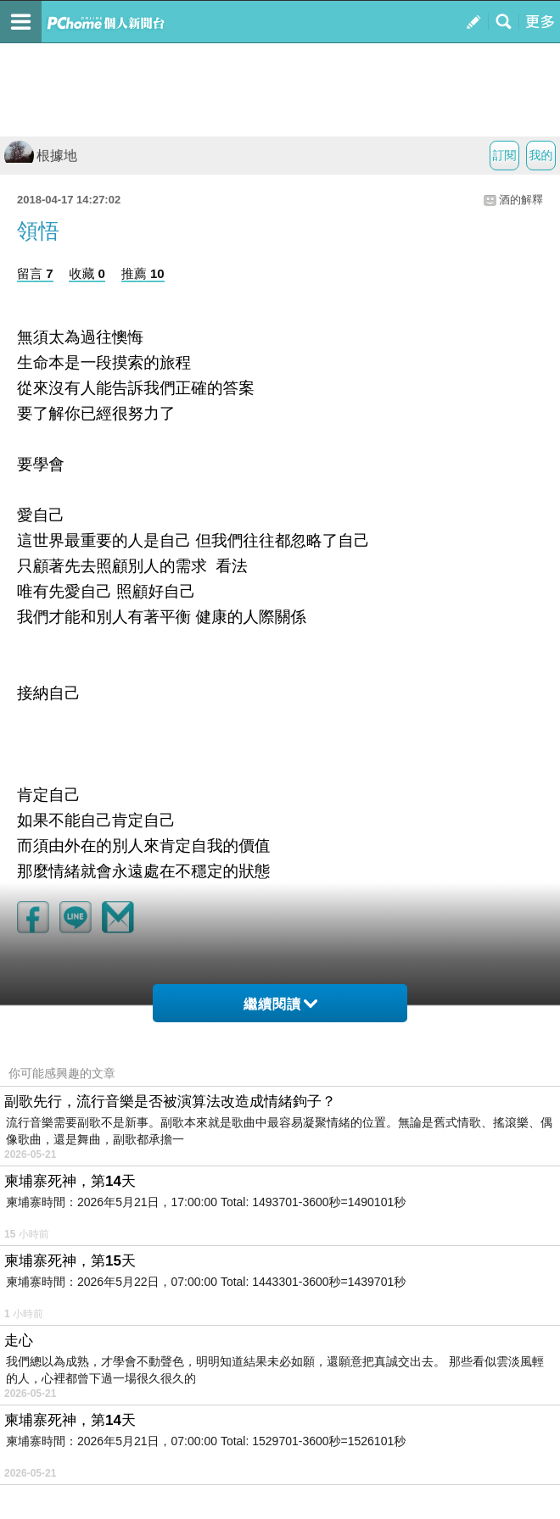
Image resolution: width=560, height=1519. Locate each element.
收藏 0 (87, 273)
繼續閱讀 (280, 1004)
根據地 (40, 155)
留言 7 (35, 273)
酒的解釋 (521, 199)
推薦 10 (143, 273)
